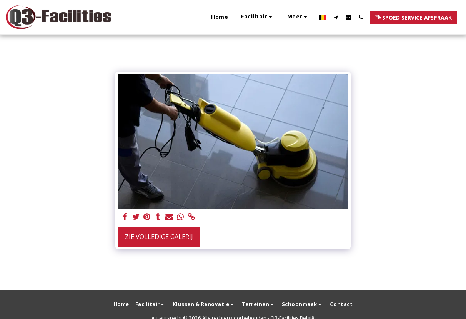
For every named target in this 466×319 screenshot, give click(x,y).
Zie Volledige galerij (159, 236)
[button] (177, 17)
